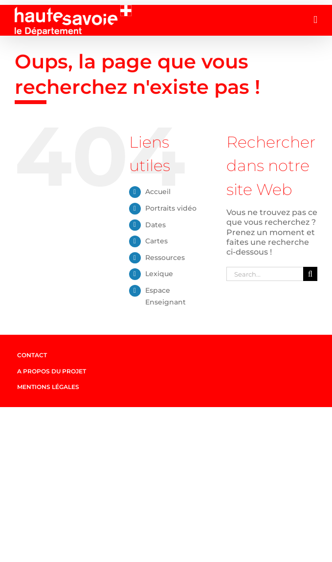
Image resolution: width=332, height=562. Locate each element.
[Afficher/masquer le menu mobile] (315, 20)
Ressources (165, 257)
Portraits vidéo (171, 208)
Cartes (156, 241)
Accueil (158, 191)
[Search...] (264, 274)
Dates (155, 224)
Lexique (159, 273)
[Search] (310, 274)
